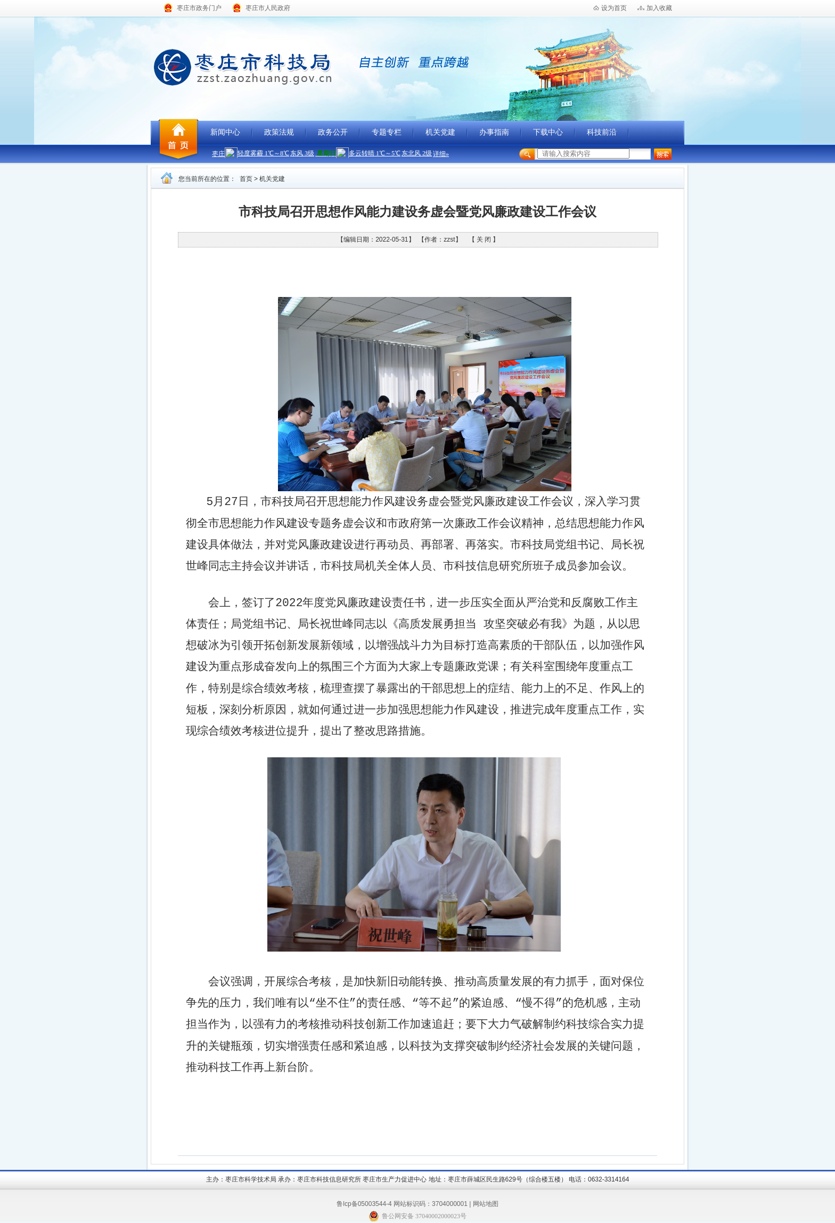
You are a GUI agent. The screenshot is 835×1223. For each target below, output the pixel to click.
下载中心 (548, 132)
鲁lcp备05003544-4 (364, 1204)
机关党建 (440, 132)
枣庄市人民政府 (267, 8)
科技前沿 (602, 132)
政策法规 (279, 132)
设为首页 (614, 8)
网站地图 (485, 1204)
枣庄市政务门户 (199, 8)
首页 (246, 179)
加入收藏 (659, 8)
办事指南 (494, 132)
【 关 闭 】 (484, 239)
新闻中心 (225, 132)
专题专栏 (387, 132)
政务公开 (333, 132)
